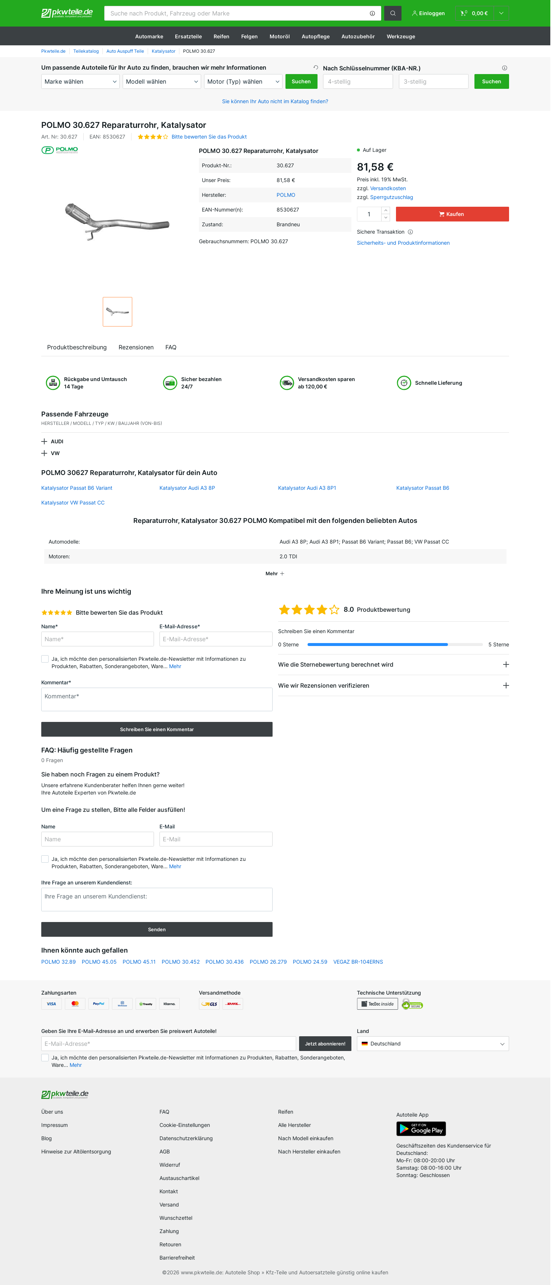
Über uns (52, 1111)
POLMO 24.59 (310, 961)
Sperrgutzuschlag (391, 197)
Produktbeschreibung (77, 347)
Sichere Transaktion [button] (385, 231)
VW (55, 453)
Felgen (249, 36)
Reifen (221, 36)
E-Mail (167, 826)
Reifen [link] (285, 1111)
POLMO (286, 195)
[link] (482, 13)
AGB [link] (164, 1151)
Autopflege (316, 36)
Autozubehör (358, 36)
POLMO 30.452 (181, 961)
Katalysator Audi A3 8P (187, 488)
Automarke (149, 36)
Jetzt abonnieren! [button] (325, 1044)
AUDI (57, 441)
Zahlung (169, 1231)
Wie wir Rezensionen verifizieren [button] (323, 685)
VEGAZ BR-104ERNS (358, 961)
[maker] (80, 81)
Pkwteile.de (53, 51)
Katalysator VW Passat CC (73, 502)
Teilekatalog (86, 51)
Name (48, 826)
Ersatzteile (188, 36)
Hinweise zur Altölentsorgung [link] (76, 1151)
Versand (169, 1204)
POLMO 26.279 (268, 961)
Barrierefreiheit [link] (177, 1257)
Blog (46, 1138)
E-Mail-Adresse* (179, 626)
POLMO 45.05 (99, 961)
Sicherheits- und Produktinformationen (403, 243)
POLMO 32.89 (58, 961)
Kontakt (168, 1191)
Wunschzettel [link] (175, 1218)
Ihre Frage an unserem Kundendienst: (86, 882)
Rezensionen (136, 347)
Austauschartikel (179, 1178)
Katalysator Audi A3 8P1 (307, 488)
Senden (157, 929)
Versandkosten (388, 188)
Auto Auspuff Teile (125, 51)
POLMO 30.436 (225, 961)
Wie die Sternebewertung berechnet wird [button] (335, 664)
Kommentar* (56, 682)
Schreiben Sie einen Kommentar (157, 729)
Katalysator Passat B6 (422, 488)
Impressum (54, 1125)
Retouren (170, 1244)
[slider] (57, 612)
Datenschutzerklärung (186, 1138)
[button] (372, 13)
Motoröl (280, 36)
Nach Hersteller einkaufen (309, 1151)
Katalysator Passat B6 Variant (76, 488)
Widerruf (169, 1165)
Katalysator (163, 51)
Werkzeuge (401, 36)
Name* (49, 626)
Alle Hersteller (294, 1125)
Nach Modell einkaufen (305, 1138)
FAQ (170, 347)
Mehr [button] (175, 666)
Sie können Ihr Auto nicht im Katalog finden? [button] (275, 101)
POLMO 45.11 (139, 961)
